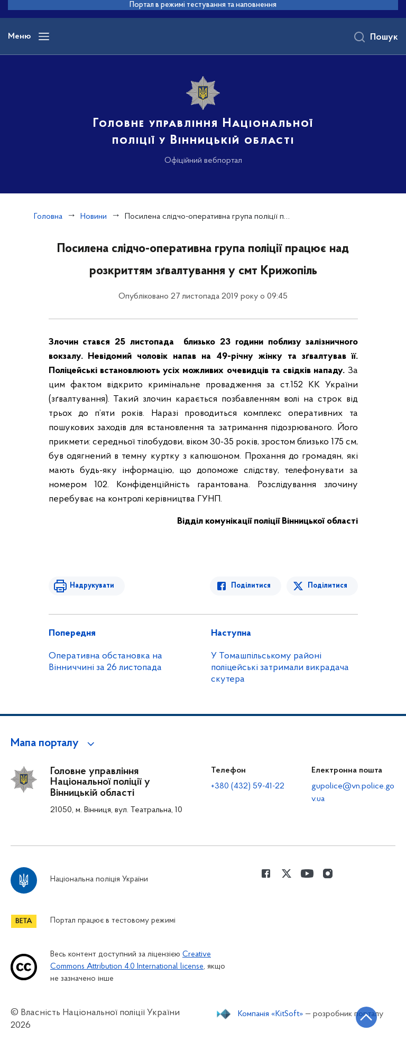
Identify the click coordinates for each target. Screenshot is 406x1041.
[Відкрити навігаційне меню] (44, 36)
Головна (48, 216)
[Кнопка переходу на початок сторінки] (366, 1017)
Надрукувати (92, 586)
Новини (93, 216)
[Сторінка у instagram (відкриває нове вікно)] (327, 873)
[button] (54, 743)
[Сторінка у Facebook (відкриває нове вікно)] (266, 873)
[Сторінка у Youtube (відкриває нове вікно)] (307, 873)
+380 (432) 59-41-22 (247, 786)
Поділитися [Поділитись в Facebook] (251, 586)
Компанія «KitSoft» (270, 1014)
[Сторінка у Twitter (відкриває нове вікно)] (286, 873)
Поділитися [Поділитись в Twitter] (327, 586)
